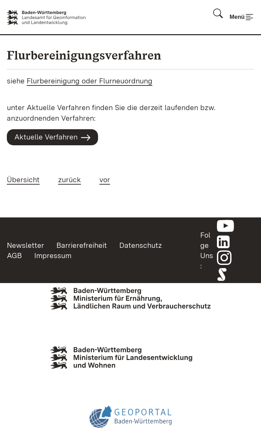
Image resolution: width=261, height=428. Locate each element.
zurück (69, 179)
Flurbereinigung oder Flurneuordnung (89, 80)
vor (104, 179)
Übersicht (23, 179)
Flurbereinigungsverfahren (84, 55)
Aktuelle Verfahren (52, 137)
